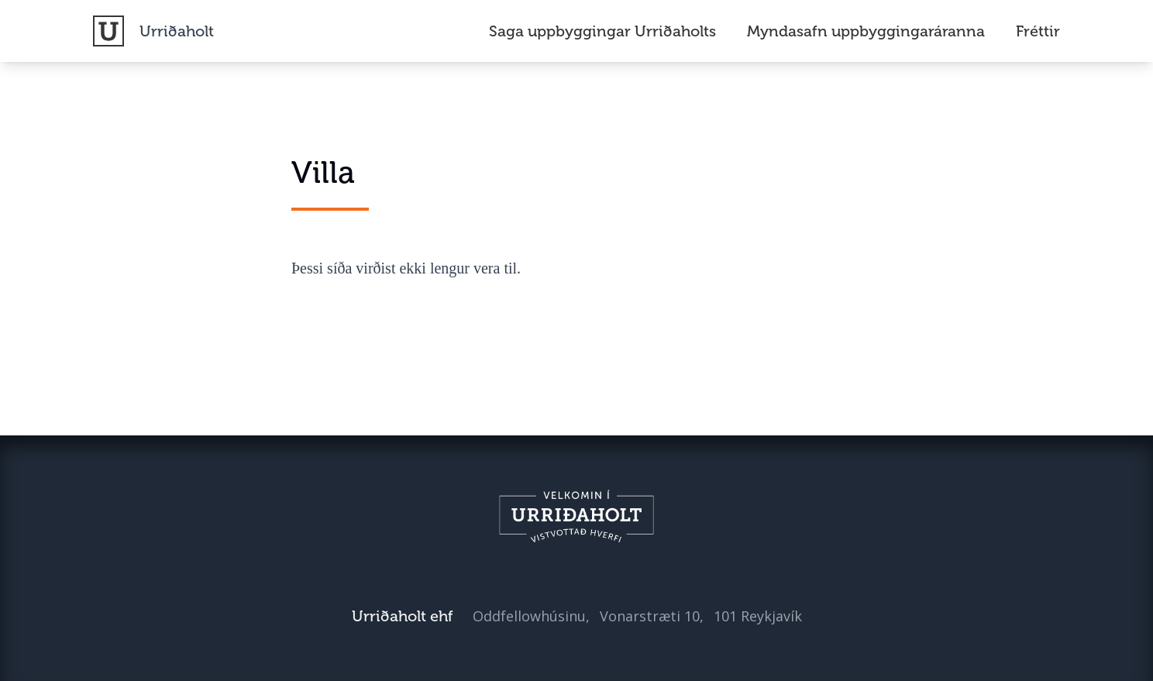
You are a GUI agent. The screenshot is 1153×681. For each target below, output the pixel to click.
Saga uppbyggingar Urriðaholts (602, 31)
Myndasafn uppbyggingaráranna (866, 31)
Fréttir (1038, 31)
